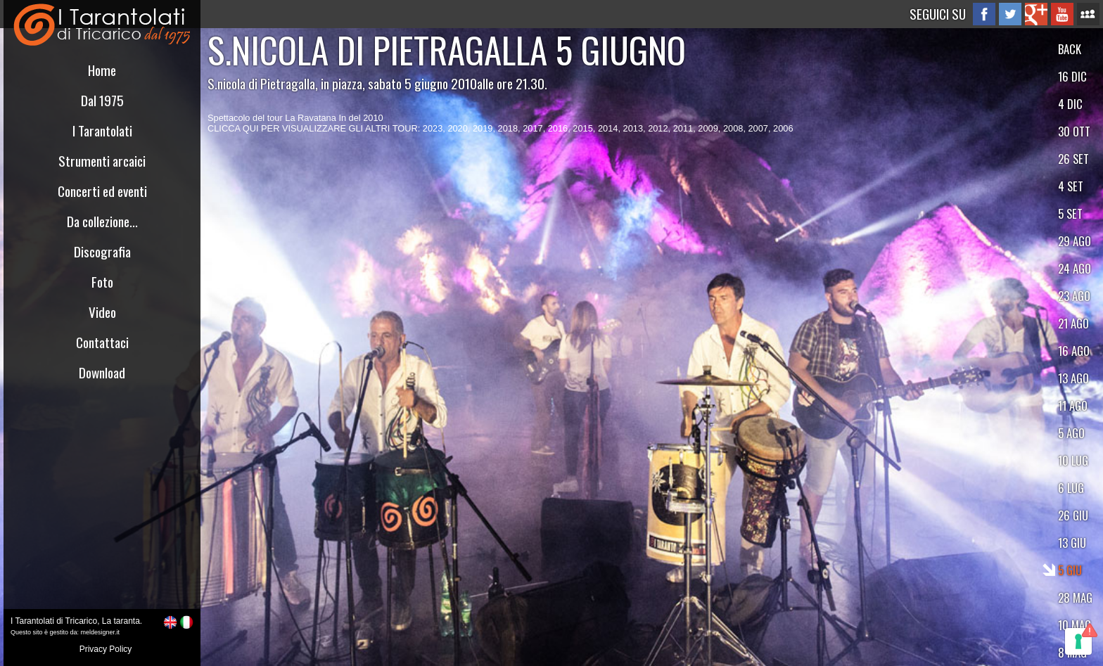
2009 (708, 128)
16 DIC (1072, 76)
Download (102, 372)
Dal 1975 (102, 100)
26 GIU (1073, 515)
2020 (457, 128)
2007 (758, 128)
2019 (482, 128)
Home (102, 70)
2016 (558, 128)
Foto (102, 281)
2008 (733, 128)
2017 (532, 128)
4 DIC (1070, 104)
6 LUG (1071, 488)
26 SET (1073, 158)
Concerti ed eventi (102, 191)
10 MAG (1074, 625)
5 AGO (1071, 433)
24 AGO (1074, 268)
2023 (432, 128)
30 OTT (1074, 131)
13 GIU (1072, 542)
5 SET (1070, 213)
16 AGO (1074, 350)
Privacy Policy (105, 649)
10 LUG (1073, 460)
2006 (783, 128)
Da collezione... (102, 221)
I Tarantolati (102, 130)
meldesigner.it (100, 632)
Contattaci (102, 342)
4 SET (1070, 186)
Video (102, 312)
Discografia (102, 251)
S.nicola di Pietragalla (261, 83)
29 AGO (1074, 241)
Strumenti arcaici (102, 161)
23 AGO (1074, 296)
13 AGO (1073, 378)
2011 (683, 128)
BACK (1069, 49)
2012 (658, 128)
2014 (608, 128)
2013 (633, 128)
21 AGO (1073, 323)
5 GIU (1070, 570)
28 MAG (1075, 597)
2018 (508, 128)
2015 (582, 128)
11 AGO (1073, 405)
